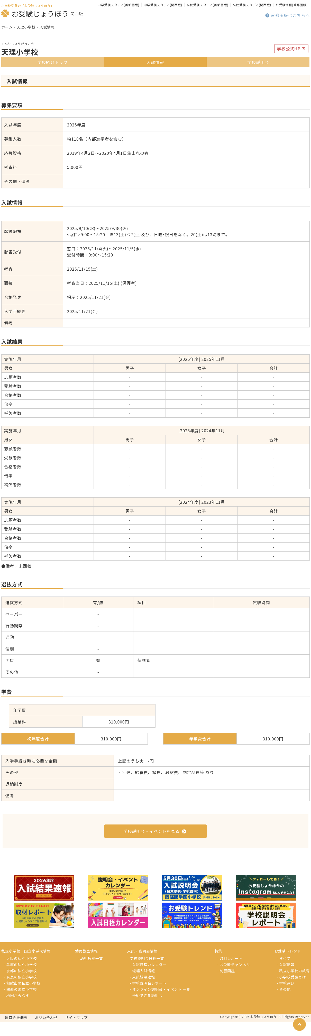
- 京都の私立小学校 (20, 985)
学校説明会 (258, 77)
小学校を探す (27, 28)
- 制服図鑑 (226, 985)
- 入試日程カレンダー (148, 979)
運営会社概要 (16, 1031)
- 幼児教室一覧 (90, 972)
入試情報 (155, 77)
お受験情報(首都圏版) (292, 5)
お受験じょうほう (35, 13)
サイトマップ (76, 1031)
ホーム (7, 41)
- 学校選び (286, 997)
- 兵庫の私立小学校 (20, 979)
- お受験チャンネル (233, 979)
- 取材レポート (229, 972)
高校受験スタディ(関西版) (252, 5)
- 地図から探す (16, 1009)
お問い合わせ (46, 1031)
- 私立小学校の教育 (293, 985)
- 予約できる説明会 (146, 1009)
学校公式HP (291, 63)
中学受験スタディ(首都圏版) (118, 5)
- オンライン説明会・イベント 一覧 (160, 1003)
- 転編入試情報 (142, 985)
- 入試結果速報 (142, 991)
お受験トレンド (220, 28)
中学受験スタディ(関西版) (163, 5)
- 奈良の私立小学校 (20, 991)
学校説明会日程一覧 (147, 972)
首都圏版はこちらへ (287, 15)
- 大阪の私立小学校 (20, 972)
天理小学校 (25, 41)
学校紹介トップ (53, 77)
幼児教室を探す (284, 28)
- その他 (284, 1003)
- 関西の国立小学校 (20, 1003)
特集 (155, 28)
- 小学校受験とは (291, 991)
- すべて (283, 972)
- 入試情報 (286, 979)
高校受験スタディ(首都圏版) (207, 5)
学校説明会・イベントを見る (154, 845)
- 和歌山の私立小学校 (22, 997)
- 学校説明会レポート (148, 997)
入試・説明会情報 (91, 28)
